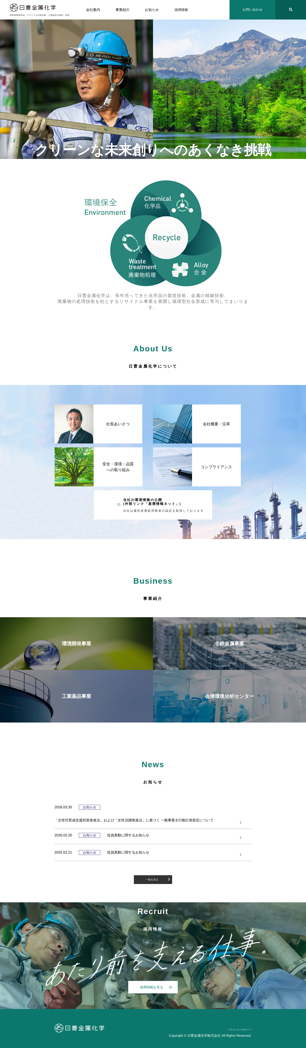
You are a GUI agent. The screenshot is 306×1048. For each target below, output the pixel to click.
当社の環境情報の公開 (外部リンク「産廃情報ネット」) (164, 505)
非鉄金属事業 (229, 643)
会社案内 (93, 10)
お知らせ (152, 10)
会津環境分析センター (229, 696)
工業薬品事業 (76, 696)
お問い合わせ (252, 10)
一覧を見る (158, 879)
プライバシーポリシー (240, 1029)
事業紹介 (123, 10)
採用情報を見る (156, 987)
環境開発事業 (76, 643)
